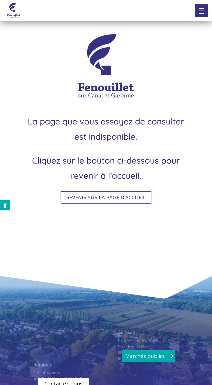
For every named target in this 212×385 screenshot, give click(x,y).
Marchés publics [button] (145, 356)
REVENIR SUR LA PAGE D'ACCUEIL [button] (106, 197)
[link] (5, 205)
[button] (201, 10)
